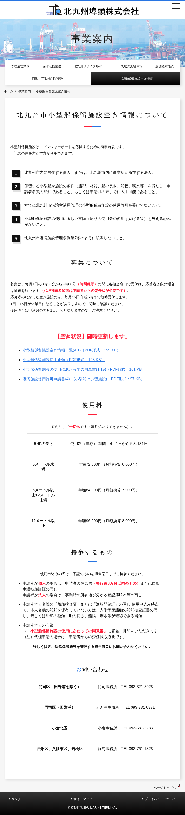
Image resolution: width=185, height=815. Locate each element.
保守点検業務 (51, 66)
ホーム (8, 91)
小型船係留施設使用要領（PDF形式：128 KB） (64, 360)
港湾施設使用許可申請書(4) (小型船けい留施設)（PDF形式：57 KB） (84, 379)
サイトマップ (82, 799)
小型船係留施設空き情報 (136, 79)
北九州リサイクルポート (91, 66)
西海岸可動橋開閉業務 (47, 79)
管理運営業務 (20, 66)
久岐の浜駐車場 (132, 66)
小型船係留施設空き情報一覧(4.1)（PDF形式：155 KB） (71, 350)
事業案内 (24, 91)
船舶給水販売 (164, 66)
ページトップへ (165, 788)
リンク (16, 799)
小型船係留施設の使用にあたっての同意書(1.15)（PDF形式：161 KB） (84, 369)
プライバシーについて (160, 799)
